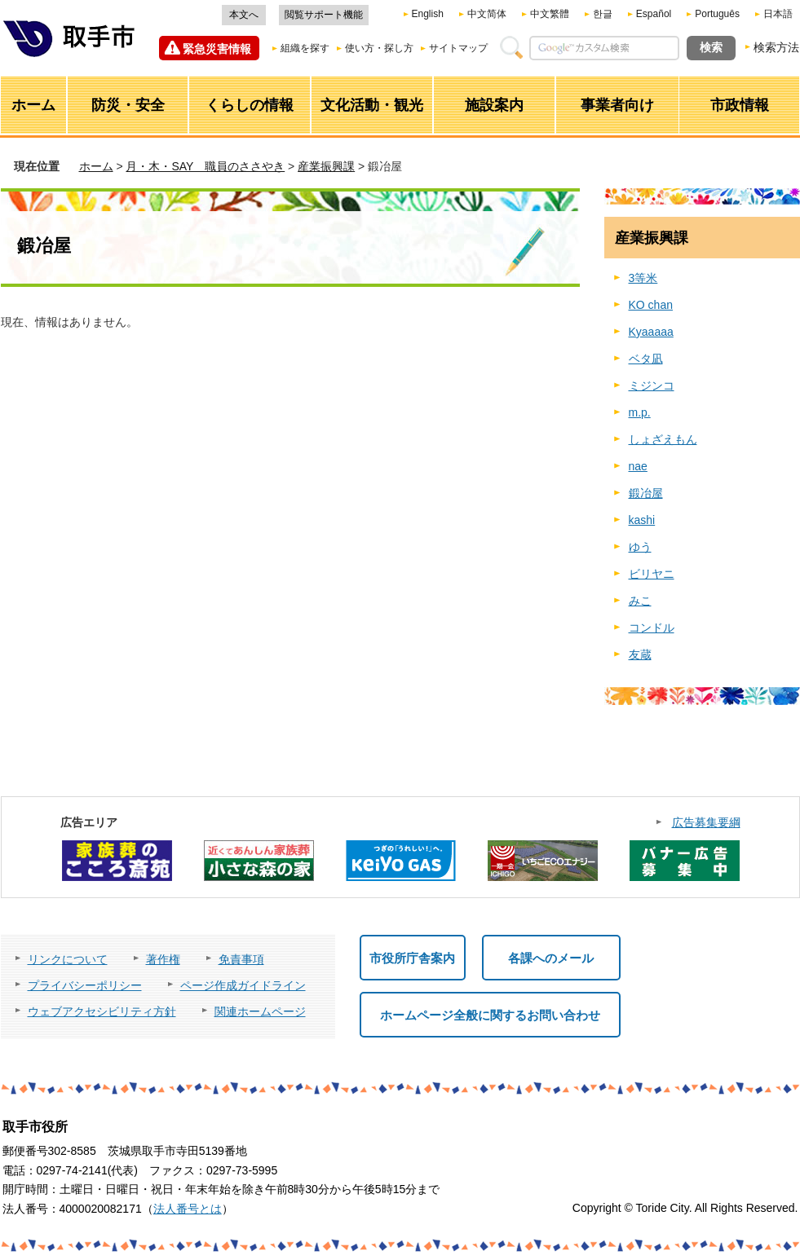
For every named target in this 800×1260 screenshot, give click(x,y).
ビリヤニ (651, 573)
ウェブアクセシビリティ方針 (102, 1011)
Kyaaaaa (651, 331)
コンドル (651, 627)
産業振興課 (326, 166)
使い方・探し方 (379, 48)
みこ (640, 600)
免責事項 (241, 959)
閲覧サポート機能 (324, 14)
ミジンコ (651, 385)
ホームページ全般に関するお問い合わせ (490, 1015)
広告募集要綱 (706, 822)
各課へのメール (551, 958)
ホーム (96, 166)
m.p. (640, 412)
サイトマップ (458, 48)
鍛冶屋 (646, 493)
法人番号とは (187, 1208)
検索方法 (776, 47)
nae (638, 466)
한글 (602, 14)
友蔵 (640, 654)
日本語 (778, 14)
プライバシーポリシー (85, 985)
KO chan (651, 304)
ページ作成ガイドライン (243, 985)
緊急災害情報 (217, 48)
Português (717, 14)
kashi (642, 519)
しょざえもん (663, 439)
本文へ (244, 14)
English (428, 14)
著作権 (163, 959)
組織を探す (305, 48)
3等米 (643, 277)
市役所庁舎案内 (412, 958)
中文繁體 (549, 14)
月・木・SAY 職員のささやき (205, 166)
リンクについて (68, 959)
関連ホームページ (260, 1011)
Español (653, 14)
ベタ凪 (646, 358)
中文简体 (486, 14)
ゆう (640, 546)
